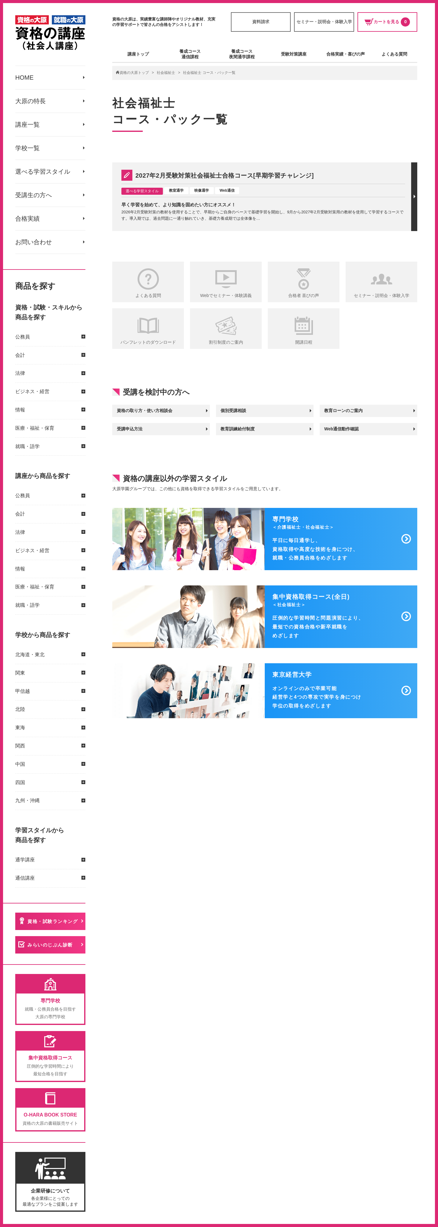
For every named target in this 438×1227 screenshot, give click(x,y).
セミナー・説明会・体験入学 (324, 21)
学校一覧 (27, 148)
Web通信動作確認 (341, 428)
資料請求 (260, 21)
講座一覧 (27, 124)
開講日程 (303, 342)
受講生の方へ (33, 195)
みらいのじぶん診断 (50, 944)
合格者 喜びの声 (303, 295)
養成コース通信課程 (190, 54)
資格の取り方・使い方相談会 (144, 410)
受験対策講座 (294, 54)
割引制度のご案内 (226, 342)
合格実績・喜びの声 (345, 54)
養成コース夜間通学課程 (242, 54)
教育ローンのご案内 (343, 410)
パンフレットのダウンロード (148, 342)
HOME (24, 77)
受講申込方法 (129, 428)
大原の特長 (30, 101)
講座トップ (138, 54)
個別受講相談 (233, 410)
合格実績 (27, 218)
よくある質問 (394, 54)
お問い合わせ (33, 242)
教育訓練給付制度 (238, 428)
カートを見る (387, 22)
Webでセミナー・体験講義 (226, 295)
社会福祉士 (166, 73)
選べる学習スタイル (42, 171)
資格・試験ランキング (52, 921)
